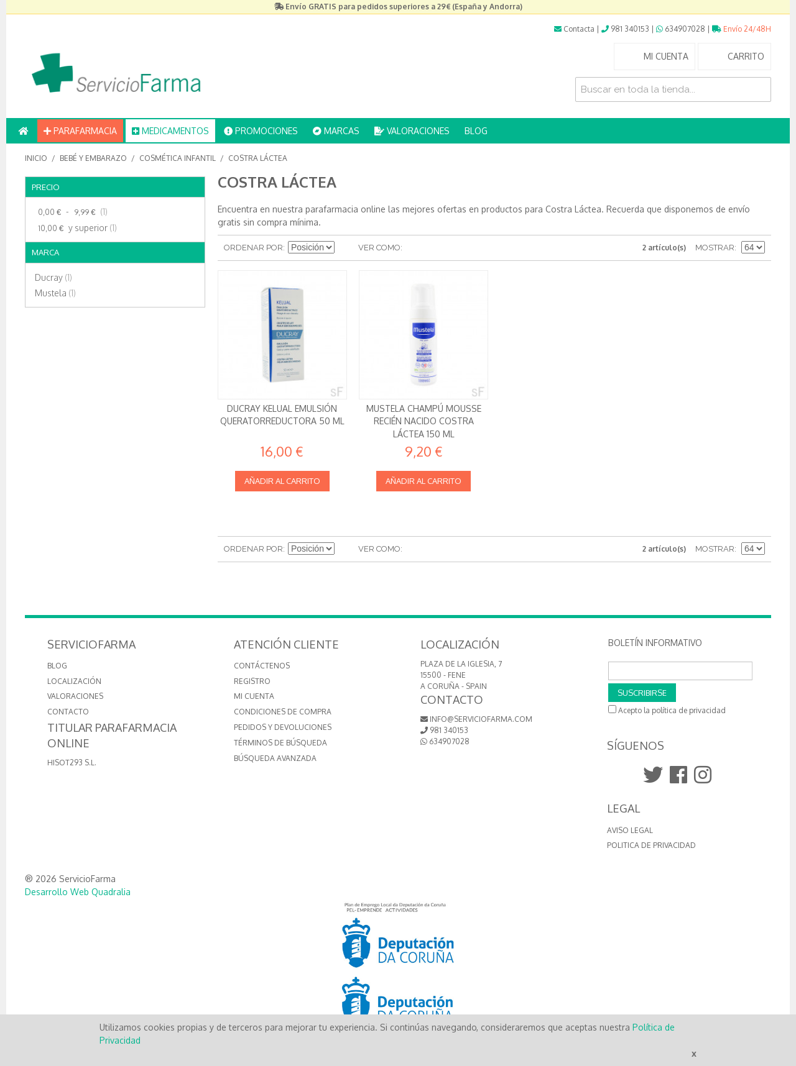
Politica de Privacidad (651, 845)
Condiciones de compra (282, 711)
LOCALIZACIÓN (74, 681)
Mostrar (714, 247)
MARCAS (336, 130)
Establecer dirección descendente (345, 248)
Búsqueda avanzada (275, 758)
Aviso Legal (630, 830)
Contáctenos (262, 665)
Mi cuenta (254, 696)
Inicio (36, 158)
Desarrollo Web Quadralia (78, 891)
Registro (252, 681)
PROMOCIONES (261, 130)
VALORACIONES (412, 130)
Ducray (53, 277)
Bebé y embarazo (93, 158)
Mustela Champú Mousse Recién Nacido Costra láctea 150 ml (423, 421)
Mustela (55, 293)
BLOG (476, 130)
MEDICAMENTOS (170, 130)
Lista (436, 248)
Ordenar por (253, 247)
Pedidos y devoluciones (282, 727)
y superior (76, 228)
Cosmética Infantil (177, 158)
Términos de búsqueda (280, 742)
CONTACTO (68, 711)
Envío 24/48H (741, 29)
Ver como (379, 247)
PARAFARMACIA (80, 130)
